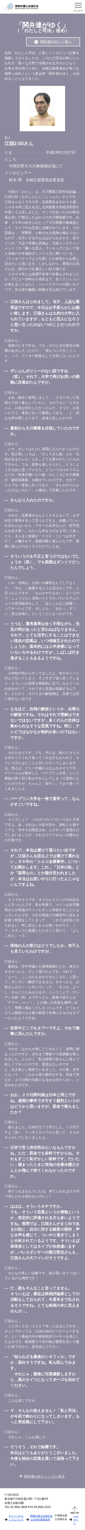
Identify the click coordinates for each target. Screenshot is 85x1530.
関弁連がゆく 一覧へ (53, 41)
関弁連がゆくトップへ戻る (42, 1476)
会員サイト (75, 1520)
